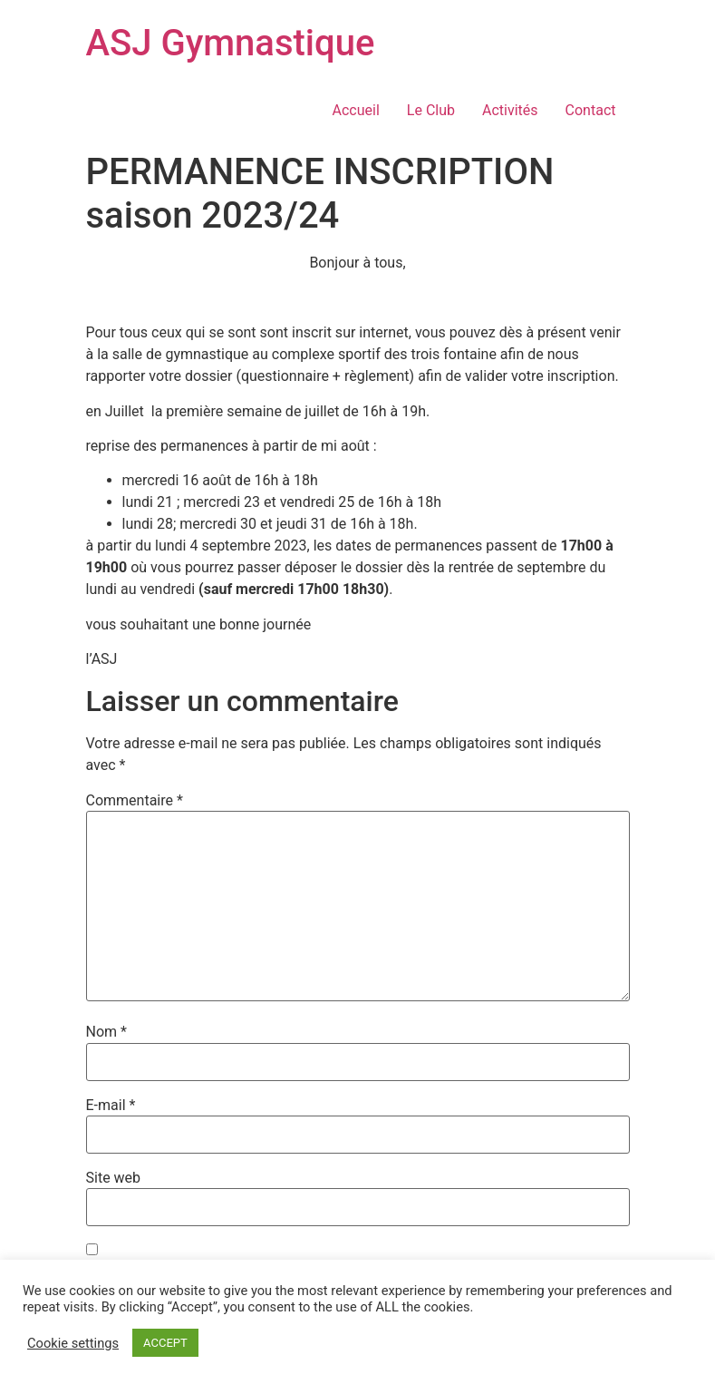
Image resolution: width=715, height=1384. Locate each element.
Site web (113, 1178)
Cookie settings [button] (73, 1343)
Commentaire (134, 801)
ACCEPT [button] (165, 1343)
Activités (510, 110)
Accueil (356, 110)
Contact (590, 110)
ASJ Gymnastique (230, 43)
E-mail (111, 1105)
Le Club (431, 110)
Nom (106, 1032)
